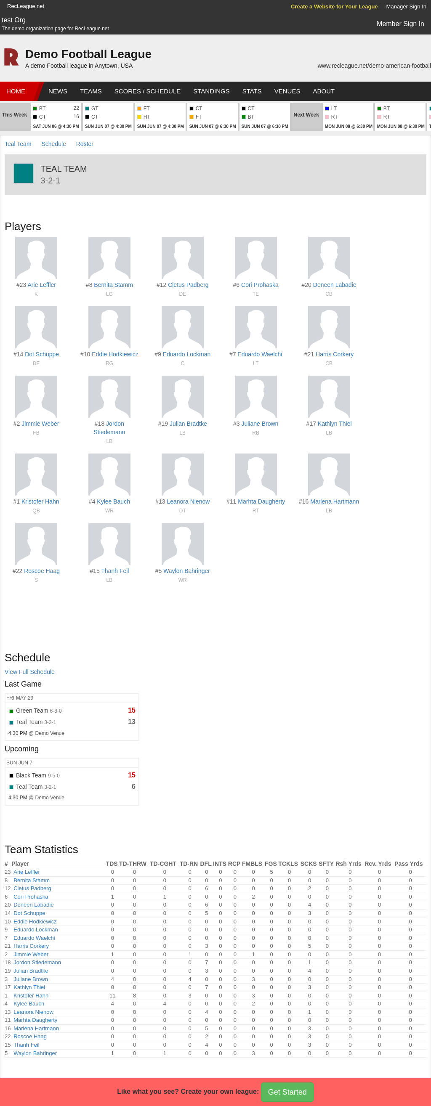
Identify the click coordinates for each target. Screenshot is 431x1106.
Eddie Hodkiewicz (115, 354)
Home (15, 91)
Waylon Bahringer (186, 571)
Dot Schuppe (42, 354)
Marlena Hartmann (334, 501)
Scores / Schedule (147, 91)
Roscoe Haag (42, 571)
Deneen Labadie (335, 284)
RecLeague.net (25, 6)
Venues (287, 91)
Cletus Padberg (188, 284)
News (57, 91)
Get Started (287, 1092)
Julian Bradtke (188, 423)
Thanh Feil (115, 571)
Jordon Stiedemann (37, 962)
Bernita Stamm (113, 284)
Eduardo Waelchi (259, 354)
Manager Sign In (406, 6)
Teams (91, 91)
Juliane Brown (259, 423)
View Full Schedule (30, 671)
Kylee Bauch (113, 501)
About (324, 91)
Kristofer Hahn (40, 501)
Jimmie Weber (40, 423)
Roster (84, 144)
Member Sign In (400, 23)
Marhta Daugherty (261, 501)
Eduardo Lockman (187, 354)
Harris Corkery (335, 354)
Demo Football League (88, 54)
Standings (211, 91)
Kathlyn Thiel (335, 423)
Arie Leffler (42, 284)
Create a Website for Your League (334, 6)
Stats (252, 91)
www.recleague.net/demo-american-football (374, 65)
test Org (14, 20)
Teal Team (18, 144)
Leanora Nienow (188, 501)
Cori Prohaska (260, 284)
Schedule (53, 144)
